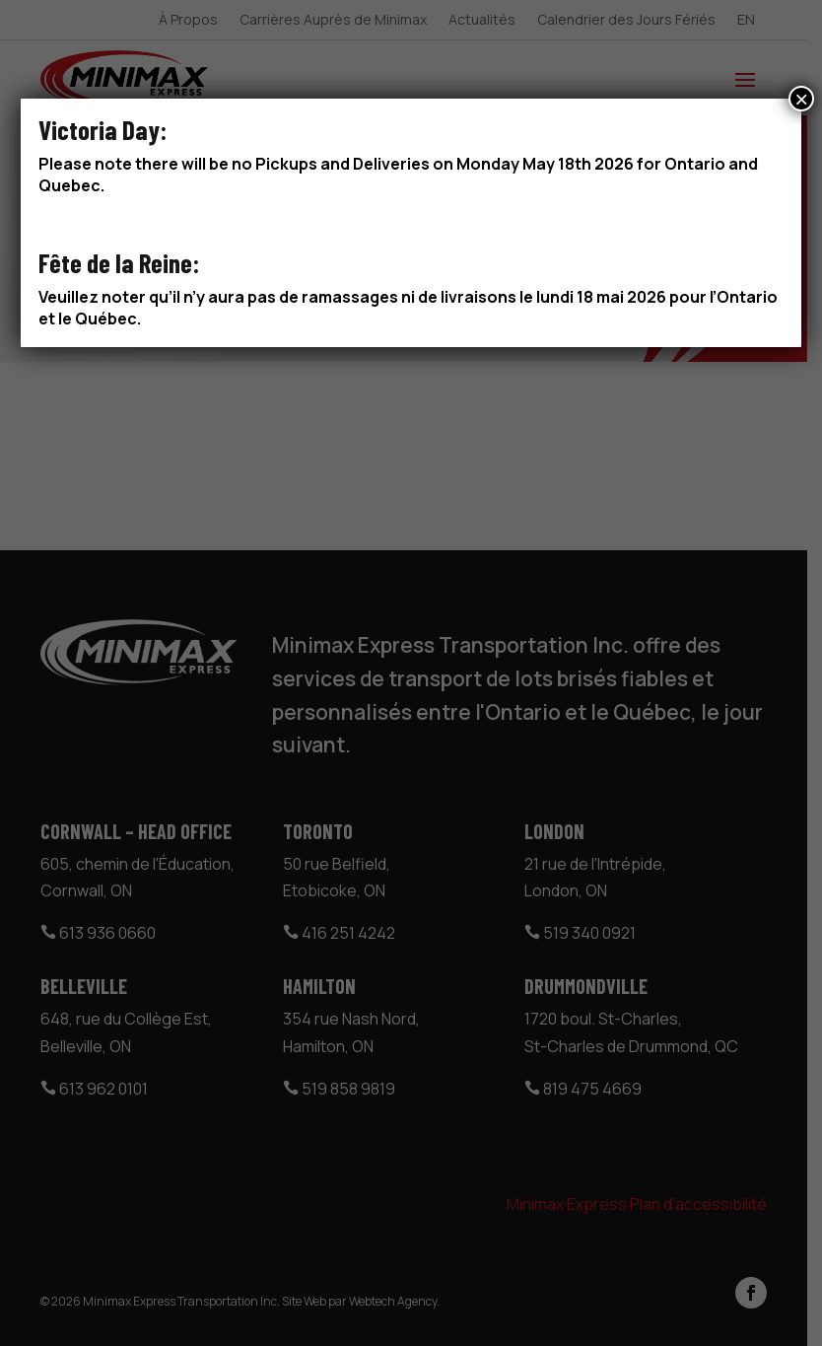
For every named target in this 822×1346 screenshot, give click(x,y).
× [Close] (801, 98)
